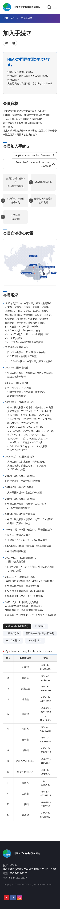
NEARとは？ (9, 18)
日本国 (53, 272)
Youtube (6, 897)
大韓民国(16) (12, 633)
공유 (6, 43)
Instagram (19, 897)
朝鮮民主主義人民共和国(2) (40, 633)
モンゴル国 (33, 265)
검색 (49, 7)
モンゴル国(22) (13, 640)
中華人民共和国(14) (18, 626)
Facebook (13, 897)
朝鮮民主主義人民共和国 (47, 267)
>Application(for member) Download (32, 155)
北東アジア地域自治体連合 (27, 7)
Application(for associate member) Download (33, 164)
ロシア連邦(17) (35, 640)
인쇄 (14, 43)
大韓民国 (43, 277)
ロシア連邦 (33, 256)
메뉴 (55, 7)
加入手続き (26, 18)
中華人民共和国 (26, 273)
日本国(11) (40, 626)
